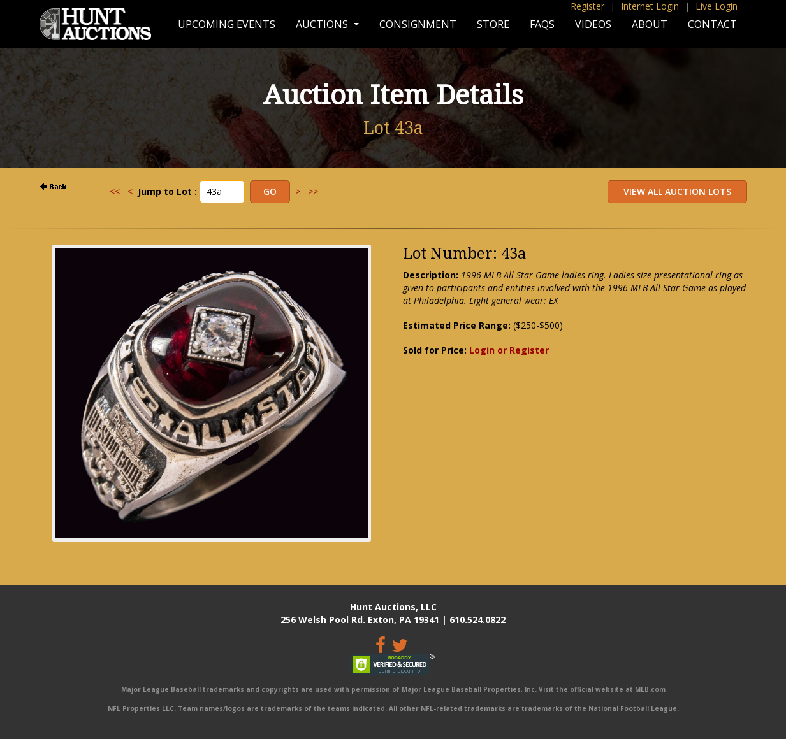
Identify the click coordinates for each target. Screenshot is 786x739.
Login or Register (509, 350)
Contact (712, 24)
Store (493, 24)
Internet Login (650, 6)
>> (313, 191)
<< (115, 191)
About (649, 24)
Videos (593, 24)
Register (587, 6)
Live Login (716, 6)
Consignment (417, 24)
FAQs (542, 24)
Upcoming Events (226, 24)
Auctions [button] (323, 24)
